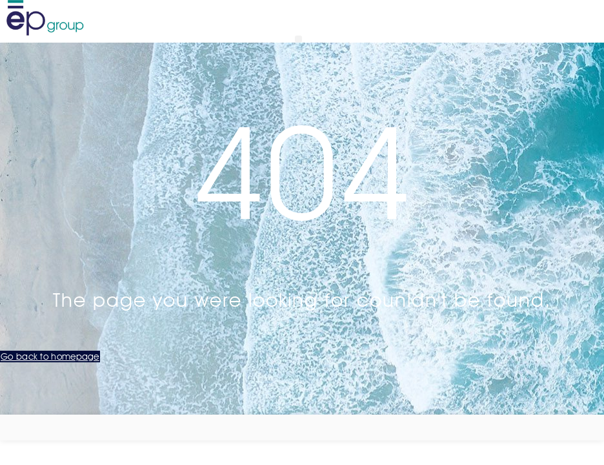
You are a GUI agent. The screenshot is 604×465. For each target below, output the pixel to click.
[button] (298, 39)
